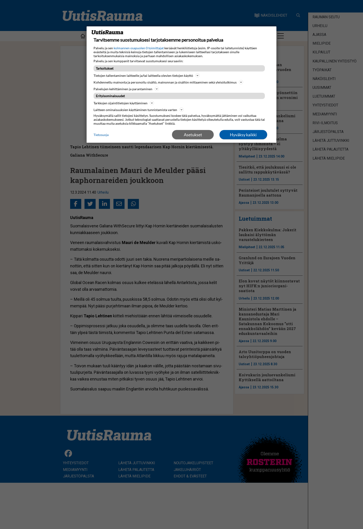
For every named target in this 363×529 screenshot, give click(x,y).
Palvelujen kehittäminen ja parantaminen (126, 89)
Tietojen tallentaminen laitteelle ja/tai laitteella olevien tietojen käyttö (147, 75)
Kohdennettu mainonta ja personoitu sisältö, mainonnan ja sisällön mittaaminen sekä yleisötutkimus (168, 82)
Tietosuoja (101, 135)
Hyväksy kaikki (243, 134)
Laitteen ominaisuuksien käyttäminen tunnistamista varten (139, 110)
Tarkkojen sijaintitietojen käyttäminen (124, 103)
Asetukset (193, 134)
